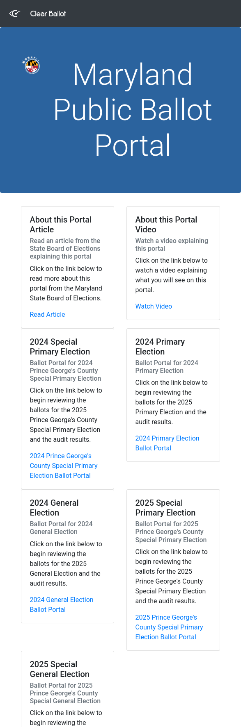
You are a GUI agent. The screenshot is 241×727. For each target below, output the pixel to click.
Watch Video (153, 306)
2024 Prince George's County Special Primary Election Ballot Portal (63, 465)
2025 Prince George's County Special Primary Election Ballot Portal (169, 627)
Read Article (47, 314)
